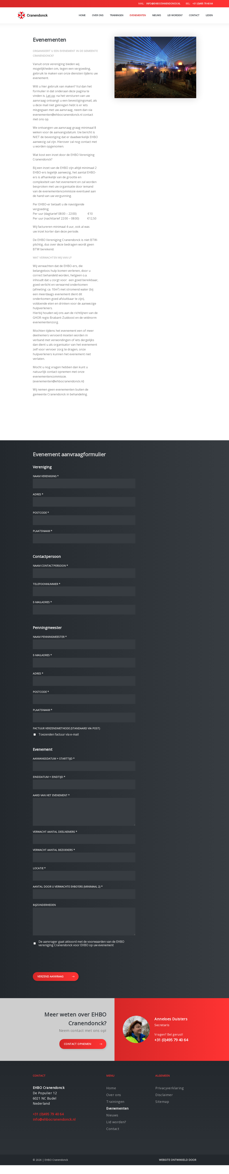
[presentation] (60, 967)
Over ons (98, 15)
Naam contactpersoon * (50, 565)
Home (82, 15)
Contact (194, 15)
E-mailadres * (42, 602)
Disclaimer (164, 1103)
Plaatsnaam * (42, 531)
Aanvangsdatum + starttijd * (54, 758)
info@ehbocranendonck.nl (159, 3)
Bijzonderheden (44, 909)
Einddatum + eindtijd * (49, 777)
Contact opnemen (83, 1053)
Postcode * (41, 512)
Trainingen (116, 15)
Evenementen (138, 15)
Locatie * (39, 872)
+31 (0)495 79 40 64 (199, 3)
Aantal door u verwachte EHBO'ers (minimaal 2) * (68, 891)
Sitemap (162, 1110)
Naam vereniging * (46, 476)
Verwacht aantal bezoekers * (54, 854)
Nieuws (156, 15)
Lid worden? (174, 15)
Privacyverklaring (169, 1097)
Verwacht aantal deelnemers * (55, 836)
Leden (209, 15)
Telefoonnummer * (46, 584)
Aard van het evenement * (51, 795)
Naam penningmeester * (50, 637)
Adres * (38, 494)
